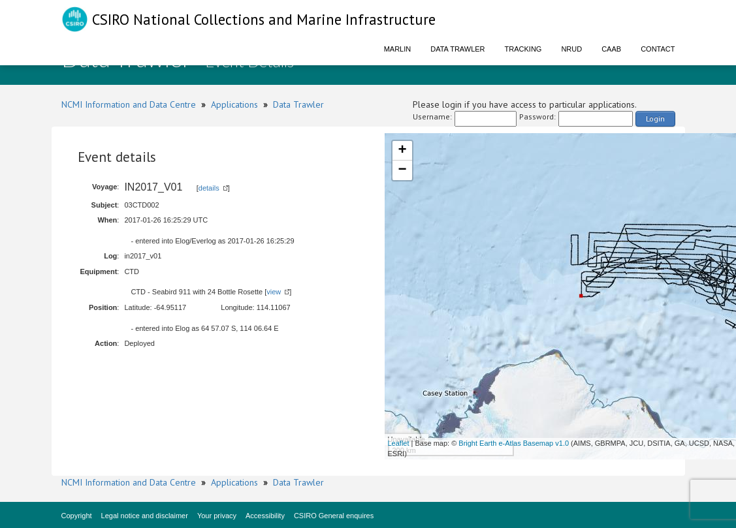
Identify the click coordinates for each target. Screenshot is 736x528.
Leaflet (398, 443)
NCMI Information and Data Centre (128, 104)
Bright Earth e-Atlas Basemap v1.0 (513, 443)
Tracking (523, 49)
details (209, 188)
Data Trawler (457, 49)
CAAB (611, 49)
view (273, 292)
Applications (234, 104)
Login (655, 118)
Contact (658, 49)
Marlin (397, 49)
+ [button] (402, 151)
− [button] (402, 170)
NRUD (571, 49)
